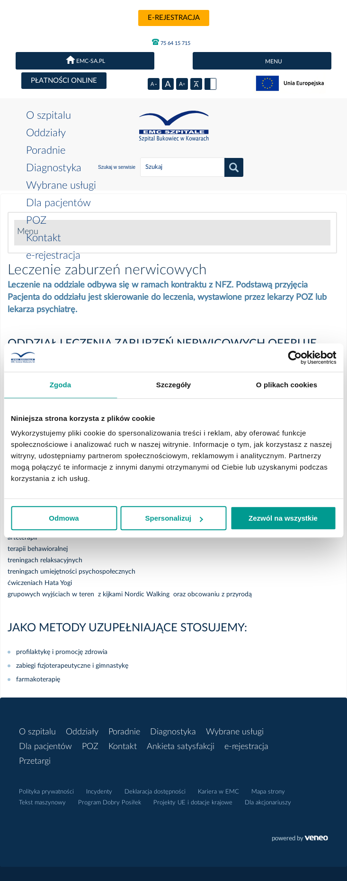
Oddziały (46, 133)
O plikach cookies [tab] (286, 385)
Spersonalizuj (174, 518)
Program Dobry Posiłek (109, 803)
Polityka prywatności (46, 792)
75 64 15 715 (171, 42)
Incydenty (99, 792)
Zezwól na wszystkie (283, 518)
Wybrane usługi (61, 185)
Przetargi (35, 761)
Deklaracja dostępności (155, 792)
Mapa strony (268, 792)
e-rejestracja (174, 17)
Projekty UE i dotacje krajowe (192, 803)
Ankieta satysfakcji (180, 746)
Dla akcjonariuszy (268, 803)
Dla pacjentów (58, 203)
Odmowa (64, 518)
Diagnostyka (53, 168)
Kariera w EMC (218, 792)
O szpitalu (48, 115)
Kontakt (43, 238)
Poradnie (45, 150)
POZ (36, 220)
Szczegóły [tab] (173, 385)
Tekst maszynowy (42, 803)
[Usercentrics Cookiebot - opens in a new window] (294, 357)
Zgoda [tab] (60, 385)
